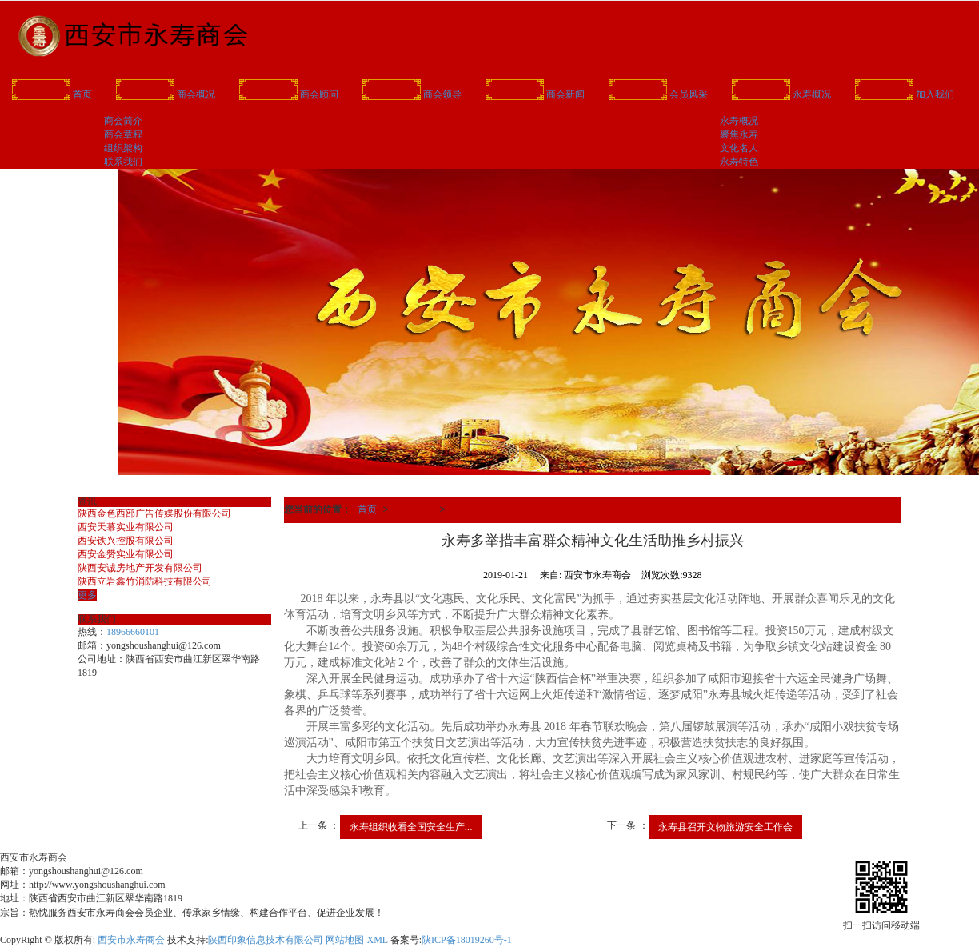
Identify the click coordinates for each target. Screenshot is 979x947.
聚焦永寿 (739, 134)
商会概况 (165, 93)
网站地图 (345, 939)
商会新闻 (535, 93)
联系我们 (123, 161)
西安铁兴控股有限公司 (126, 540)
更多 (87, 595)
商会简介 (123, 120)
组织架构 (123, 148)
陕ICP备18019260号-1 (467, 939)
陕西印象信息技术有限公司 (265, 939)
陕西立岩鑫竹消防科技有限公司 (145, 581)
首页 (52, 93)
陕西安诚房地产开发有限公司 (140, 567)
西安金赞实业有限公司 (126, 554)
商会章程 (123, 134)
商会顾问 (288, 93)
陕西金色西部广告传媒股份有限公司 (154, 513)
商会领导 (412, 93)
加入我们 (904, 93)
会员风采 (658, 93)
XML (376, 939)
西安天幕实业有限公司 (126, 527)
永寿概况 (781, 93)
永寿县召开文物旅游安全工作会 (725, 827)
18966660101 (132, 631)
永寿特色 (739, 161)
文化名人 (739, 148)
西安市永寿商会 (131, 939)
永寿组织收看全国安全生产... (411, 827)
